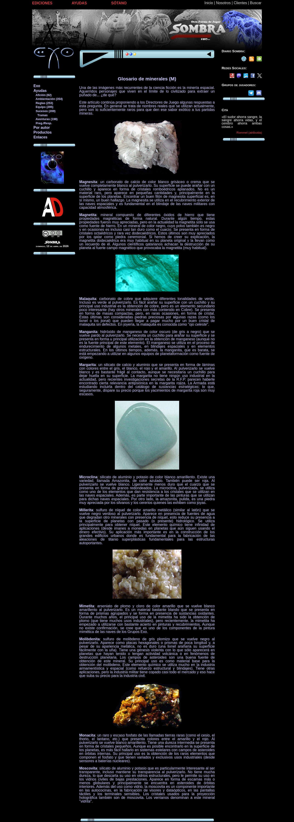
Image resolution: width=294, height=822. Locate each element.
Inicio (208, 3)
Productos (43, 132)
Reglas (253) (43, 103)
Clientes (240, 3)
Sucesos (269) (44, 111)
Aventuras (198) (45, 119)
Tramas (40, 115)
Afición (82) (42, 95)
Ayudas (40, 91)
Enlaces (40, 137)
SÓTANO (119, 3)
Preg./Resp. (42, 123)
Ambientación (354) (48, 99)
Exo (37, 86)
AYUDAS (79, 3)
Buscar (255, 3)
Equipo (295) (43, 107)
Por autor (42, 127)
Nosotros (223, 3)
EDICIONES (42, 3)
